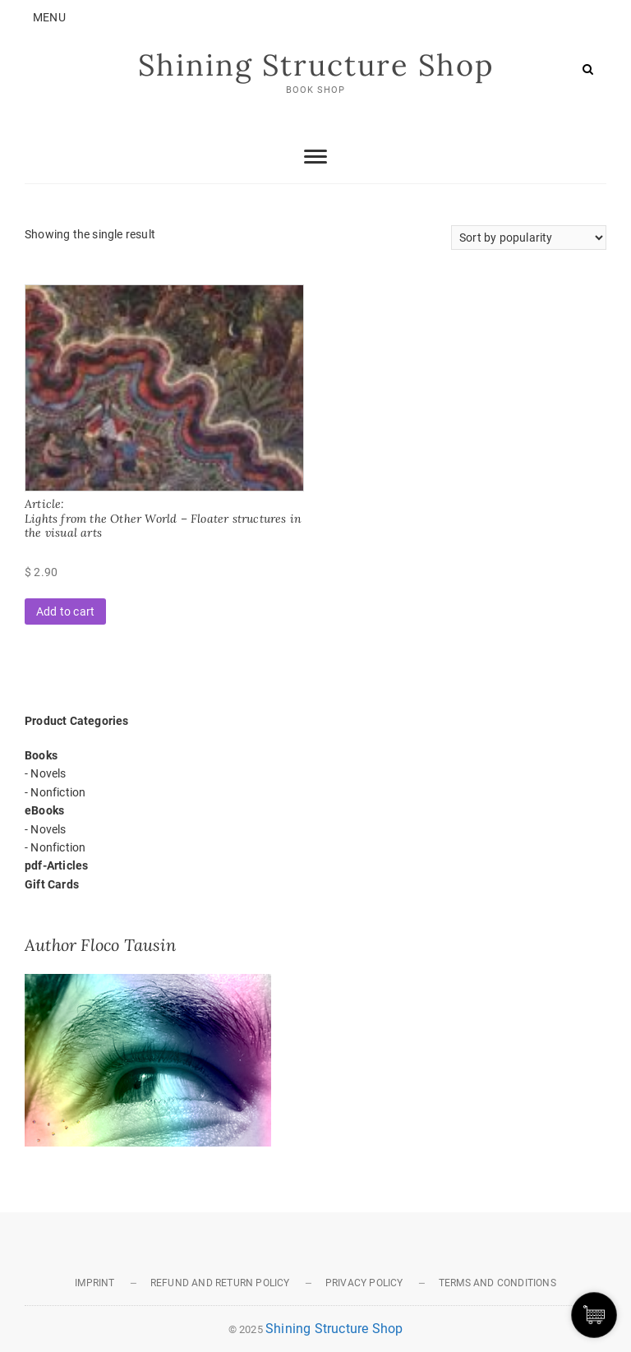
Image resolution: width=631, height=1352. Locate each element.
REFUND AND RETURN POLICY (220, 1283)
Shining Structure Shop (316, 65)
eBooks (44, 810)
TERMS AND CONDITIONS (497, 1283)
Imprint (94, 1283)
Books (41, 755)
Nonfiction (57, 792)
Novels (48, 773)
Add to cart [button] (65, 611)
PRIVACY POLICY (364, 1283)
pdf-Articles (56, 865)
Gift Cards (52, 884)
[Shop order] (528, 237)
